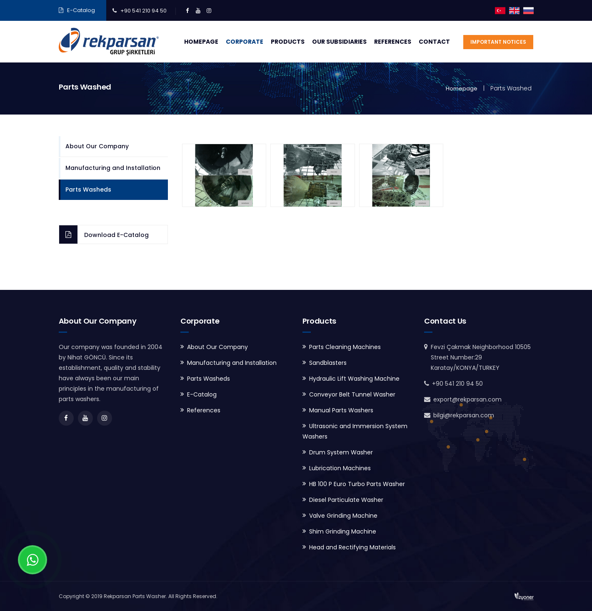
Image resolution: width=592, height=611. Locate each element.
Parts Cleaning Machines (345, 347)
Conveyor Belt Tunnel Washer (352, 394)
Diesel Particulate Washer (346, 500)
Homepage (201, 41)
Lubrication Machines (340, 468)
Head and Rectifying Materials (352, 547)
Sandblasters (328, 363)
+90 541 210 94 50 (143, 11)
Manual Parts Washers (341, 410)
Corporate (244, 41)
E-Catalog (81, 10)
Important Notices (498, 41)
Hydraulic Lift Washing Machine (354, 378)
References (392, 41)
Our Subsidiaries (339, 41)
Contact (434, 41)
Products (288, 41)
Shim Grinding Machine (342, 531)
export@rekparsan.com (467, 399)
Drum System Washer (341, 452)
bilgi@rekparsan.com (463, 415)
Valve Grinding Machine (343, 515)
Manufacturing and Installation (112, 168)
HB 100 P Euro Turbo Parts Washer (357, 484)
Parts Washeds (88, 189)
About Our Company (97, 146)
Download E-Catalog (116, 235)
